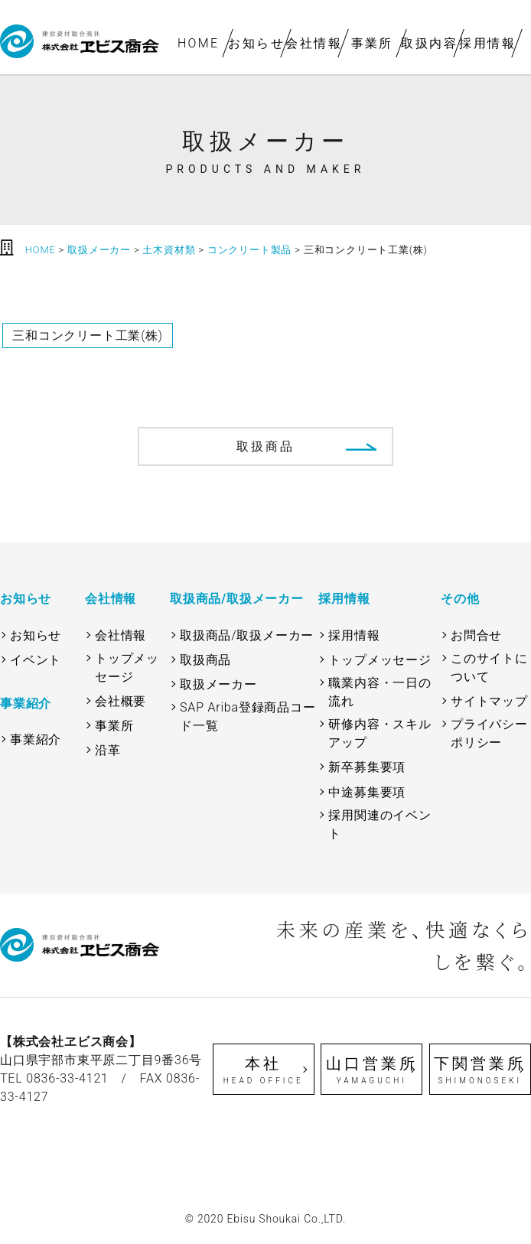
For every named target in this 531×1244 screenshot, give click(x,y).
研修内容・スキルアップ (379, 733)
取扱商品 (265, 446)
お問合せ (476, 635)
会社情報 (314, 43)
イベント (35, 660)
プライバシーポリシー (489, 733)
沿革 (108, 750)
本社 (263, 1070)
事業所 (371, 43)
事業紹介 (35, 739)
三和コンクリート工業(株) (87, 335)
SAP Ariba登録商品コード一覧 (248, 716)
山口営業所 (371, 1070)
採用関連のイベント (379, 824)
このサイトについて (489, 667)
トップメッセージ (127, 667)
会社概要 (120, 701)
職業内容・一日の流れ (379, 692)
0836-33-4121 (67, 1078)
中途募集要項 (367, 792)
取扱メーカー (218, 684)
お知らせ (256, 43)
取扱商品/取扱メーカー (247, 635)
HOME (199, 43)
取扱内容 (430, 43)
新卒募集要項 (367, 767)
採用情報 (487, 43)
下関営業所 (480, 1070)
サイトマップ (489, 701)
